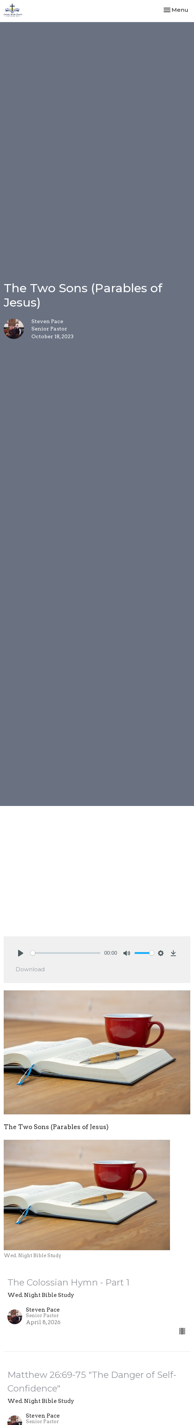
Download (30, 969)
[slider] (65, 953)
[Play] (21, 953)
